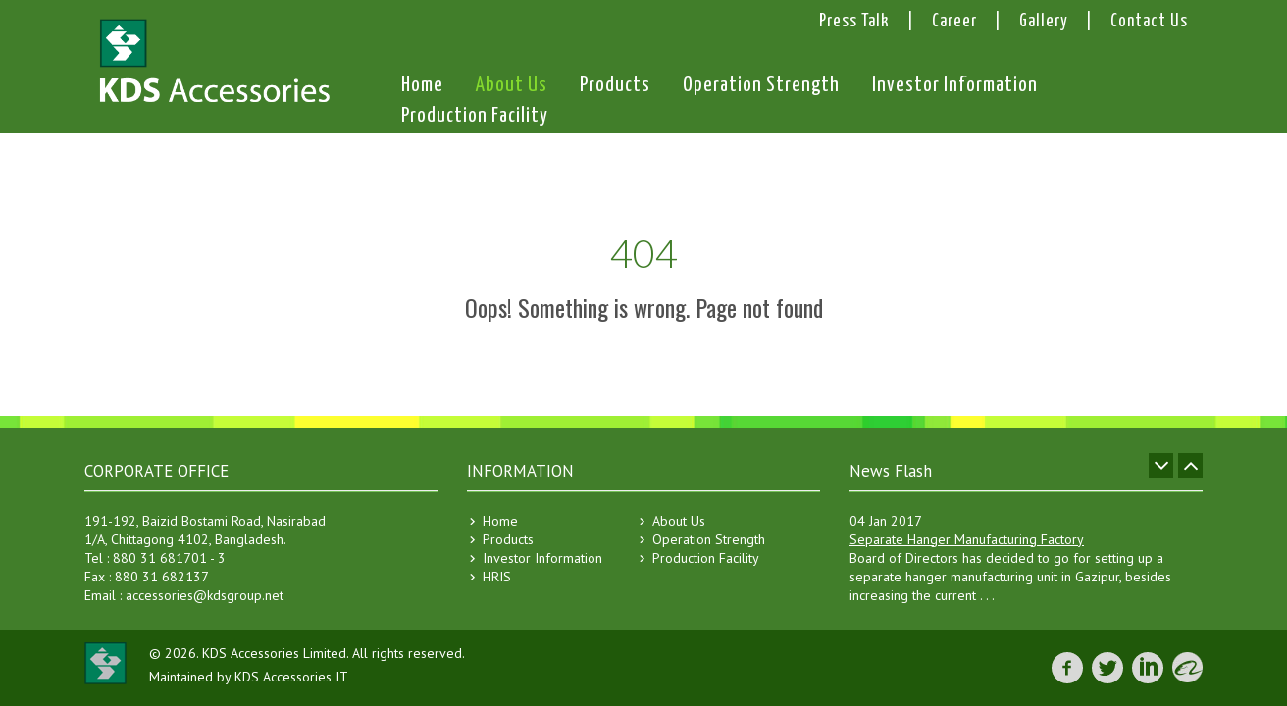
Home (422, 88)
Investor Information (955, 88)
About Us (511, 85)
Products (615, 85)
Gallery (1043, 21)
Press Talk (854, 21)
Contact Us (1149, 21)
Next (1190, 465)
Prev (1161, 465)
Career (954, 21)
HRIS (497, 576)
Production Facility (474, 118)
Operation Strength (761, 88)
